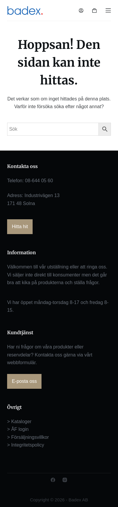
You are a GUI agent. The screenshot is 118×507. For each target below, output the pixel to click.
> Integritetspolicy (25, 444)
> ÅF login (17, 429)
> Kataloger (19, 421)
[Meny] (108, 10)
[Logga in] (81, 10)
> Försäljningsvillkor (28, 437)
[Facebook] (53, 480)
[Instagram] (65, 480)
